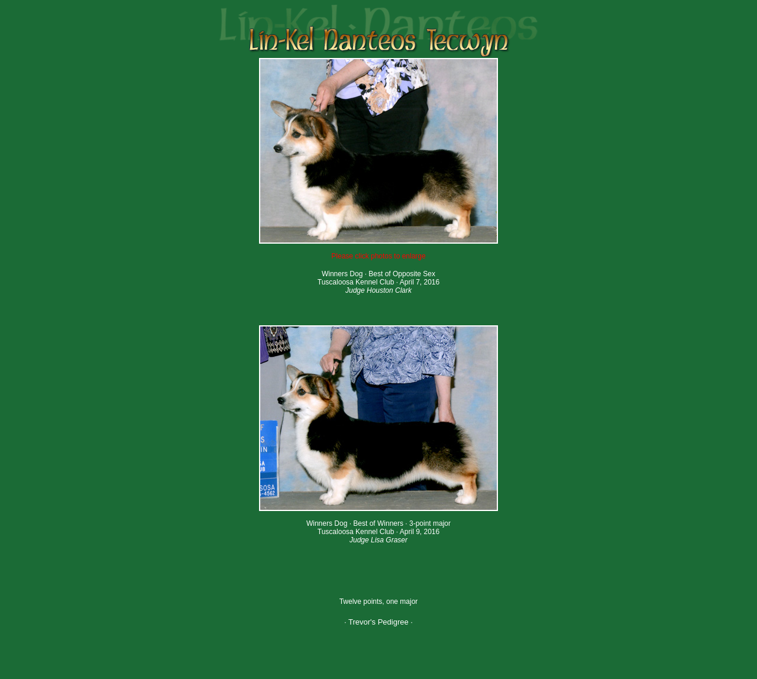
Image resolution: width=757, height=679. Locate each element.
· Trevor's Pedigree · (378, 621)
